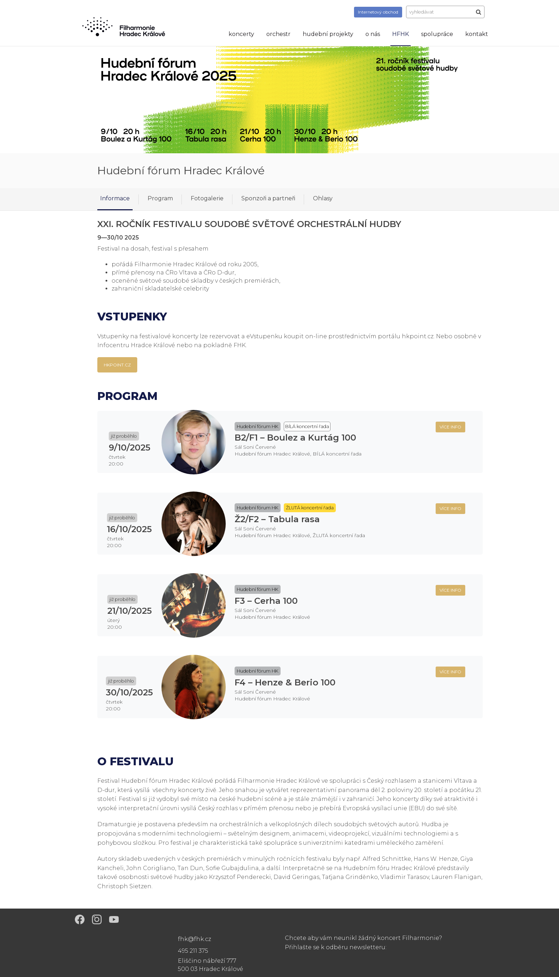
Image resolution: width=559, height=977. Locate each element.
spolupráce (437, 34)
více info (450, 427)
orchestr (278, 34)
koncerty (241, 34)
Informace (115, 198)
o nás (372, 34)
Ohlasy (323, 198)
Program (160, 198)
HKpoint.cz (117, 364)
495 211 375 (193, 950)
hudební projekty (328, 34)
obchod (378, 12)
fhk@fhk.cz (194, 939)
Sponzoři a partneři (268, 198)
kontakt (476, 34)
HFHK (400, 34)
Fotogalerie (207, 198)
